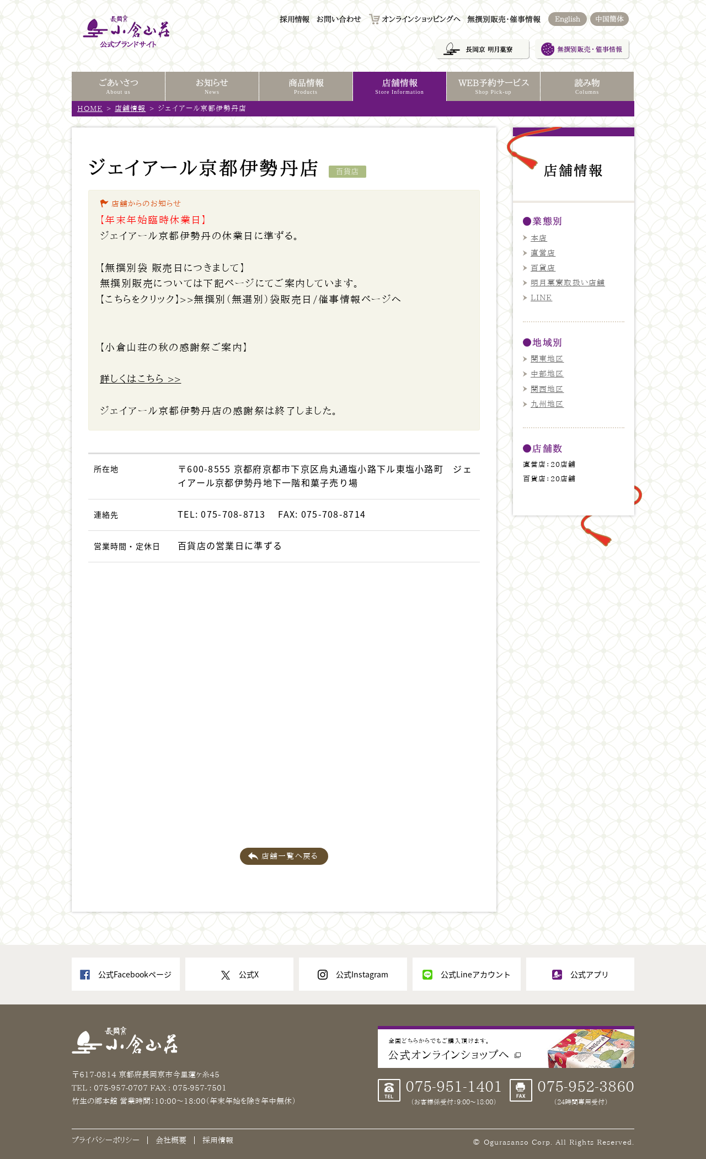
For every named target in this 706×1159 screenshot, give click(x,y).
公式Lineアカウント (476, 974)
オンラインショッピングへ (421, 19)
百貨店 (543, 268)
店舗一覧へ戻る (289, 856)
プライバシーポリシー (106, 1140)
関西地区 (547, 389)
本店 (539, 238)
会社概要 (171, 1140)
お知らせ (212, 87)
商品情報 (305, 87)
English (567, 19)
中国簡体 (609, 19)
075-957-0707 (122, 1088)
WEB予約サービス (493, 87)
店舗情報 (130, 108)
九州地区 (547, 404)
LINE (541, 297)
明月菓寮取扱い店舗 (568, 282)
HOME (90, 108)
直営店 (543, 253)
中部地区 (547, 374)
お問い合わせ (339, 19)
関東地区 (547, 359)
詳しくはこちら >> (140, 379)
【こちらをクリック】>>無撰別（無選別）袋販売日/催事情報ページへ (251, 299)
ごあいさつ (118, 87)
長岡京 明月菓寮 (482, 49)
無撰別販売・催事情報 (582, 49)
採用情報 (294, 19)
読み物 (587, 87)
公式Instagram (362, 974)
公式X (249, 974)
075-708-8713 (233, 513)
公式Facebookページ (135, 974)
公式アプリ (589, 974)
